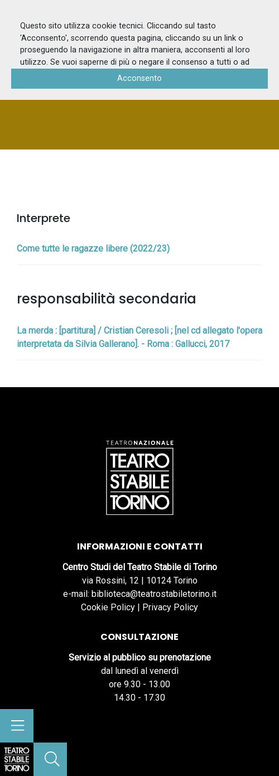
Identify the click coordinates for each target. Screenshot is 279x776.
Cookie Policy (108, 607)
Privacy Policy (170, 607)
